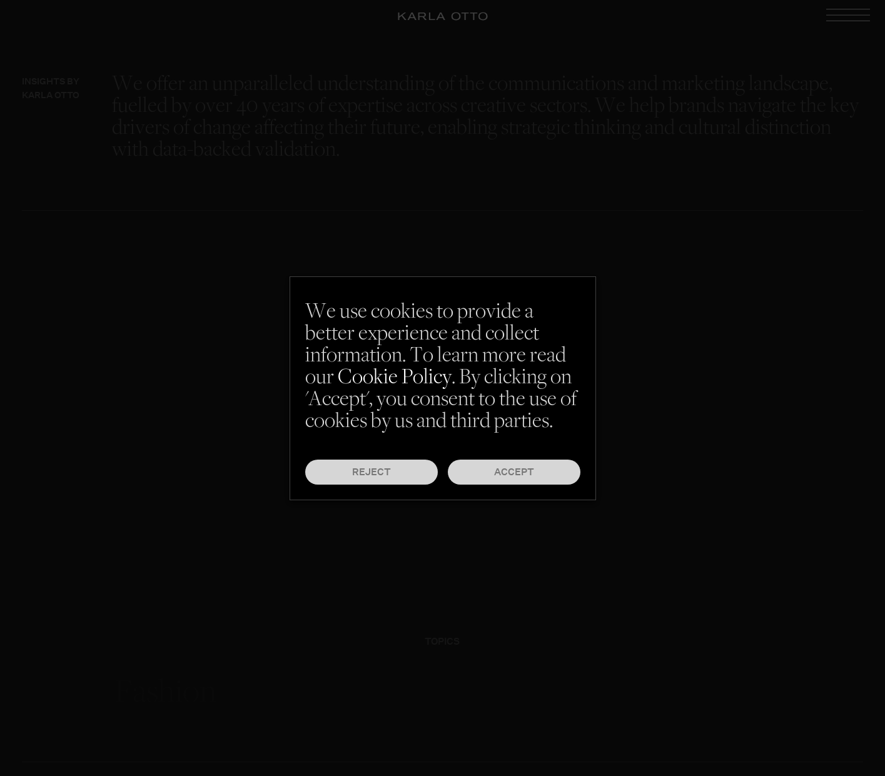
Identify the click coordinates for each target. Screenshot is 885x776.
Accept (514, 472)
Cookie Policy (395, 379)
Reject (371, 472)
